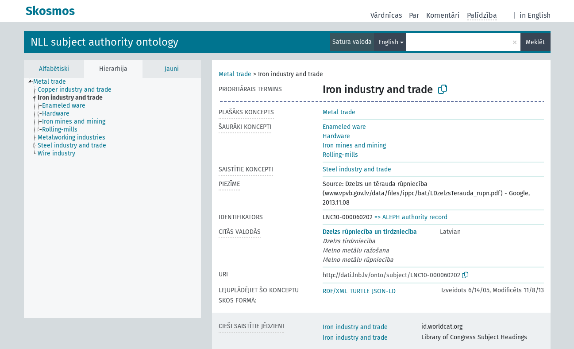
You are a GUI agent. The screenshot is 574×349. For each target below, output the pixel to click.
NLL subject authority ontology (104, 42)
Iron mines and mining (354, 145)
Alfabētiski (54, 69)
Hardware (336, 136)
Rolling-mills (340, 155)
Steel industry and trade (357, 169)
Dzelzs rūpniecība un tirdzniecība (370, 232)
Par (414, 15)
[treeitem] (53, 82)
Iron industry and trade (355, 327)
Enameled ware (344, 127)
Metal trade (235, 74)
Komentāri (443, 15)
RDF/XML (335, 291)
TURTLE (360, 291)
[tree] (112, 198)
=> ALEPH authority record (410, 217)
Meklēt (535, 42)
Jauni (172, 69)
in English (535, 15)
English (388, 42)
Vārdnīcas (386, 15)
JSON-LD (384, 291)
